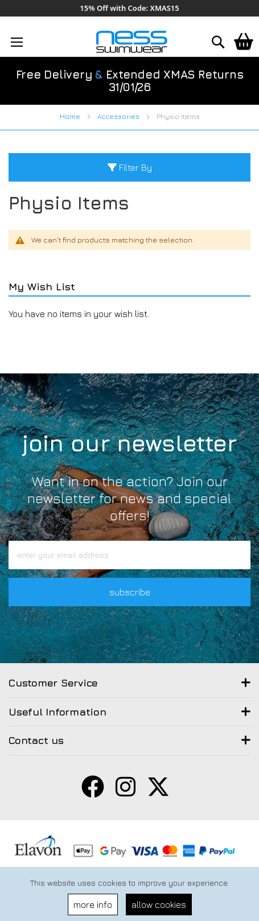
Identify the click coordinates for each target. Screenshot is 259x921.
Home (71, 116)
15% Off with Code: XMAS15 (129, 8)
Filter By (130, 167)
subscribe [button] (129, 592)
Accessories (119, 116)
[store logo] (131, 42)
